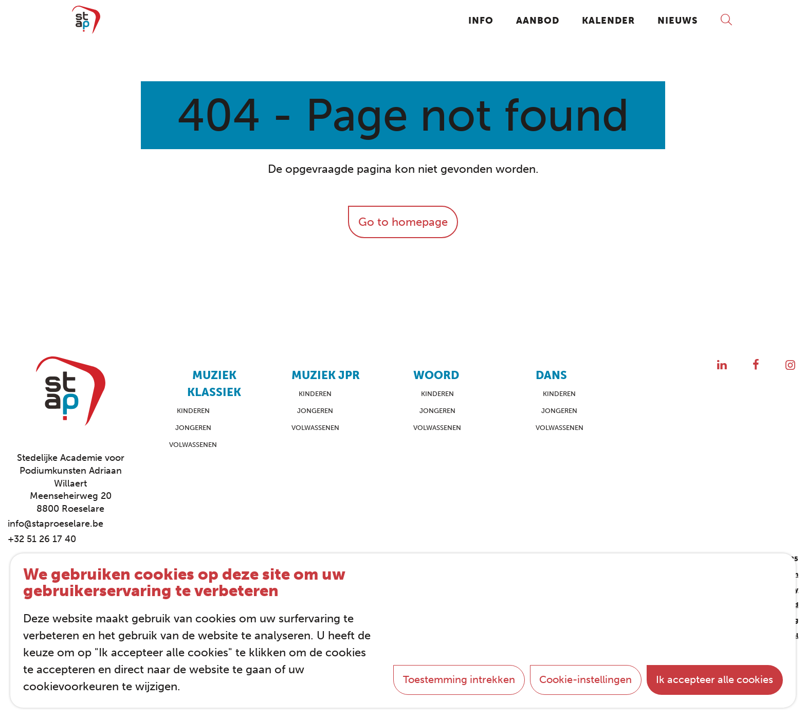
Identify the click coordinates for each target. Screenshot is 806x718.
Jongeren (193, 428)
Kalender (608, 20)
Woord (436, 375)
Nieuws (677, 20)
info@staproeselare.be (55, 523)
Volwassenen (193, 444)
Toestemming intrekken (459, 679)
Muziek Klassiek (214, 383)
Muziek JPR (325, 375)
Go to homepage (403, 222)
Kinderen (193, 411)
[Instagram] (790, 365)
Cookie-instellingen (585, 679)
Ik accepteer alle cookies (714, 679)
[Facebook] (756, 365)
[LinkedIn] (722, 365)
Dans (551, 375)
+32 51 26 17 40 (42, 539)
